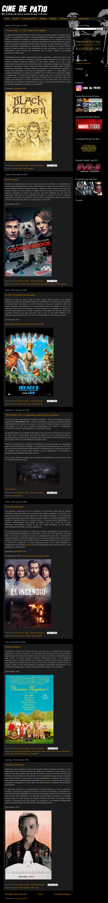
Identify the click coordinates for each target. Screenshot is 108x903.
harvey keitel (9, 753)
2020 (13, 636)
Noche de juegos (11, 179)
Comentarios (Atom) (20, 898)
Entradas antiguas (62, 894)
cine (17, 284)
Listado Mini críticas (29, 18)
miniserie (28, 636)
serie (24, 168)
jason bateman (35, 284)
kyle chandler (45, 284)
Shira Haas (47, 780)
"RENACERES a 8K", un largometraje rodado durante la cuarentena (31, 415)
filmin (22, 636)
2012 (13, 751)
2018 (13, 284)
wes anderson (33, 753)
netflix (32, 887)
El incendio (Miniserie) (14, 507)
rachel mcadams (61, 284)
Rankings (43, 18)
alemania (15, 887)
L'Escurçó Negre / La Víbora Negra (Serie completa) (25, 30)
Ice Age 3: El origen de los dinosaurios (20, 295)
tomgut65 (30, 168)
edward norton (50, 751)
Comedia (15, 168)
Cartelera (15, 18)
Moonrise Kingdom (13, 647)
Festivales (53, 18)
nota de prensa (17, 495)
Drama (21, 887)
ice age (34, 404)
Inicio (7, 18)
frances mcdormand (62, 751)
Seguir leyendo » (10, 489)
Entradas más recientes (15, 894)
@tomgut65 (18, 88)
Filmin (29, 545)
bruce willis (27, 751)
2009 (13, 404)
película (53, 284)
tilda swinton (24, 753)
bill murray (19, 751)
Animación (19, 404)
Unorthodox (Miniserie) (14, 765)
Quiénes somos (84, 18)
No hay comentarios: (37, 165)
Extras (73, 18)
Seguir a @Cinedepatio (83, 63)
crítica (21, 168)
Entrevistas (63, 18)
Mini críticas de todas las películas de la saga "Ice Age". (25, 324)
